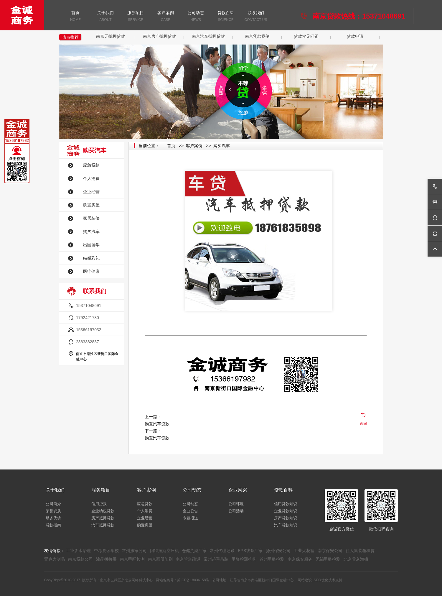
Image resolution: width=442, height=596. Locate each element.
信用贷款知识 (285, 504)
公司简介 (53, 504)
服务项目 (136, 16)
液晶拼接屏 (106, 559)
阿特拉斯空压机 (164, 550)
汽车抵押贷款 (102, 525)
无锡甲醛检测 (328, 559)
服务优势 (53, 518)
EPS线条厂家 (250, 550)
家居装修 (91, 218)
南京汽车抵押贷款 (208, 36)
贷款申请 (355, 36)
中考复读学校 (106, 550)
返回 (363, 423)
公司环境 (236, 504)
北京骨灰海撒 (356, 559)
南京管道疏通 (188, 559)
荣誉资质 (53, 511)
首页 (75, 16)
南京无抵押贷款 (110, 36)
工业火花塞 (304, 550)
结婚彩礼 (91, 258)
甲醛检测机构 (244, 559)
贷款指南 (53, 525)
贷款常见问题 (306, 36)
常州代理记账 (222, 550)
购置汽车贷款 (157, 423)
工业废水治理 (78, 550)
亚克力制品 (54, 559)
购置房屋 (91, 205)
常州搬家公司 (134, 550)
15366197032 (88, 329)
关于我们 (105, 16)
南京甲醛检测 (132, 559)
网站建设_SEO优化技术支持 (320, 580)
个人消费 (91, 178)
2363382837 (87, 341)
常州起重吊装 (216, 559)
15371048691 (88, 305)
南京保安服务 (300, 559)
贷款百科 (226, 16)
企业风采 (237, 489)
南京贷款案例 (257, 36)
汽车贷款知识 (285, 525)
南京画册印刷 (160, 559)
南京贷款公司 (80, 559)
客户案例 (166, 16)
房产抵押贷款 (102, 518)
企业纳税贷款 (102, 511)
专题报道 (190, 518)
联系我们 (256, 16)
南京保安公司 (330, 550)
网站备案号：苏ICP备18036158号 (182, 580)
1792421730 (87, 317)
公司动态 (196, 16)
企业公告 (190, 511)
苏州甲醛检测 (272, 559)
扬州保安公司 (278, 550)
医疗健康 (91, 271)
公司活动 (236, 511)
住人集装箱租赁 (360, 550)
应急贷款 (91, 165)
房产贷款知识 (285, 518)
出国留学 (91, 244)
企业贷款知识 (285, 511)
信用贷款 (99, 504)
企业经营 (91, 191)
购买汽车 (91, 231)
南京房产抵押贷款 (159, 36)
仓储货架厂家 (194, 550)
